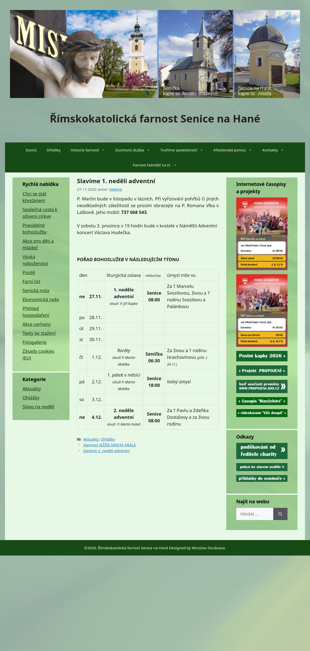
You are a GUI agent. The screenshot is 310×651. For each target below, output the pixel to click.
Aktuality (90, 439)
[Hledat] (280, 514)
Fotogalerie (34, 342)
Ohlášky (53, 149)
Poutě (28, 272)
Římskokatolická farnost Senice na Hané (155, 118)
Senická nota (35, 290)
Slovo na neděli (38, 407)
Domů (31, 149)
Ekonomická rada (40, 299)
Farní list (31, 281)
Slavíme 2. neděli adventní (106, 450)
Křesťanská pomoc (235, 149)
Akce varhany (36, 324)
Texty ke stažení (39, 333)
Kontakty (275, 149)
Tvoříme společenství (184, 149)
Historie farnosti (90, 149)
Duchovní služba (135, 149)
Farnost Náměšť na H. (157, 164)
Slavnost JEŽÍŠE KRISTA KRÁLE (109, 444)
